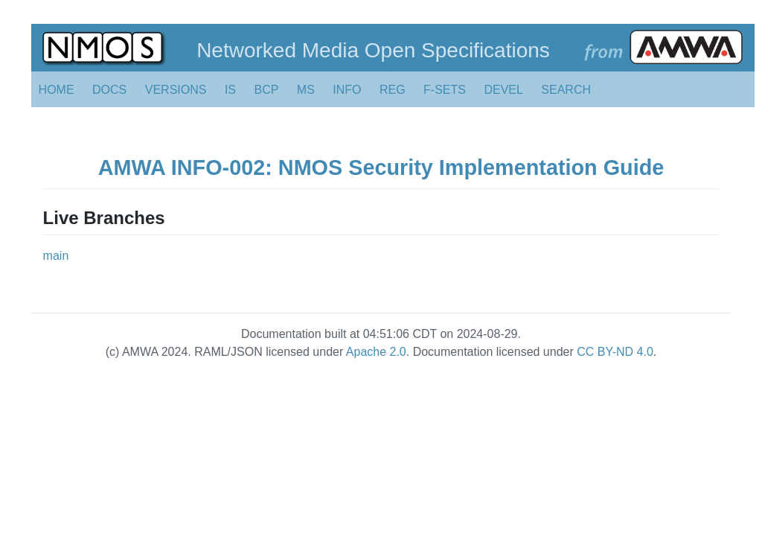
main (56, 255)
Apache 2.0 (376, 351)
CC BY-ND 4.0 (615, 351)
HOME (56, 89)
